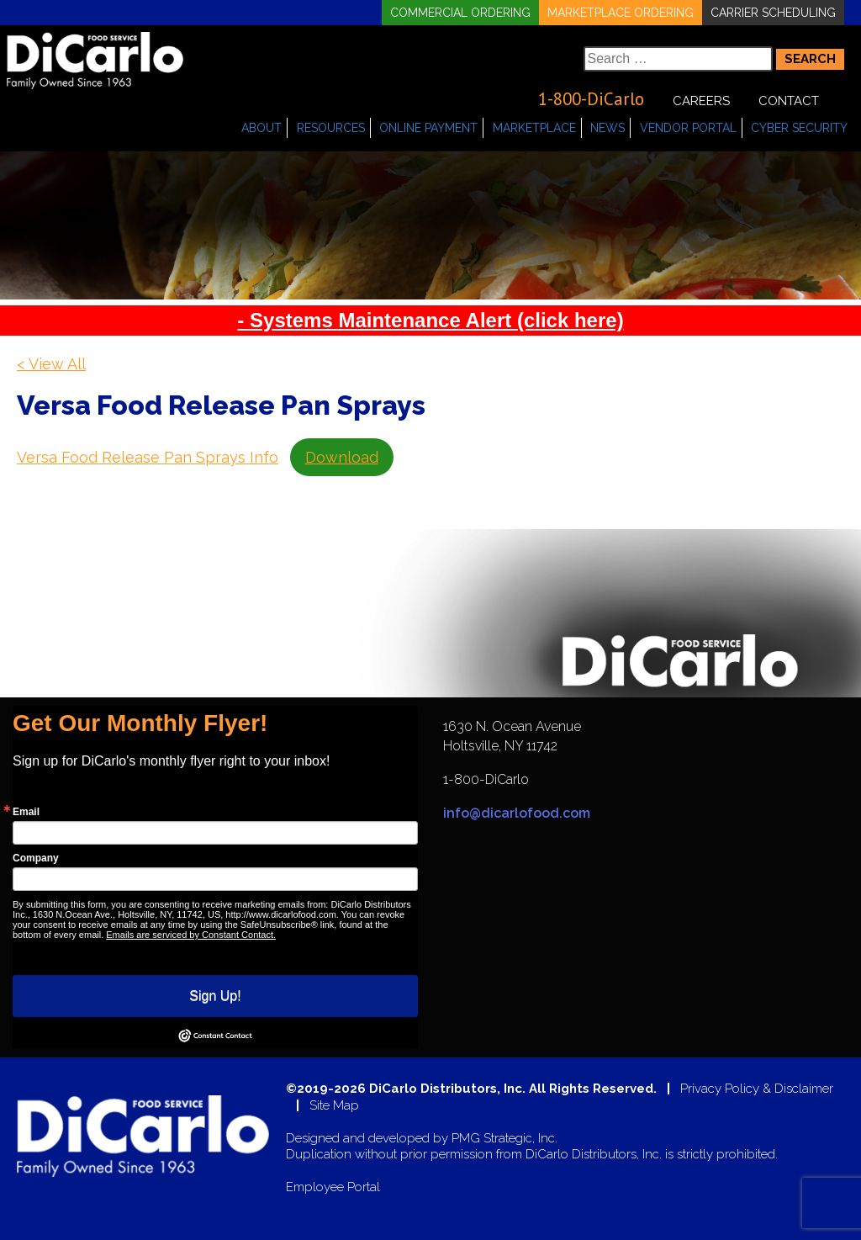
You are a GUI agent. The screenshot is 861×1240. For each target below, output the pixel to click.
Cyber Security (799, 128)
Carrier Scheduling (773, 12)
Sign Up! (214, 995)
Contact (788, 101)
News (607, 128)
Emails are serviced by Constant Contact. (191, 935)
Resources (331, 128)
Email (26, 812)
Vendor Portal (688, 128)
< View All (51, 364)
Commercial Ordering (460, 12)
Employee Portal (333, 1187)
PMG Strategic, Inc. (504, 1138)
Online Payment (428, 128)
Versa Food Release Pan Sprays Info (147, 457)
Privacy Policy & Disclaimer (756, 1089)
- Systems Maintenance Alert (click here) (430, 320)
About (261, 128)
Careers (701, 101)
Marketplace (534, 128)
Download (341, 457)
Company (36, 858)
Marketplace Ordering (620, 12)
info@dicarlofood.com (516, 813)
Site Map (334, 1106)
